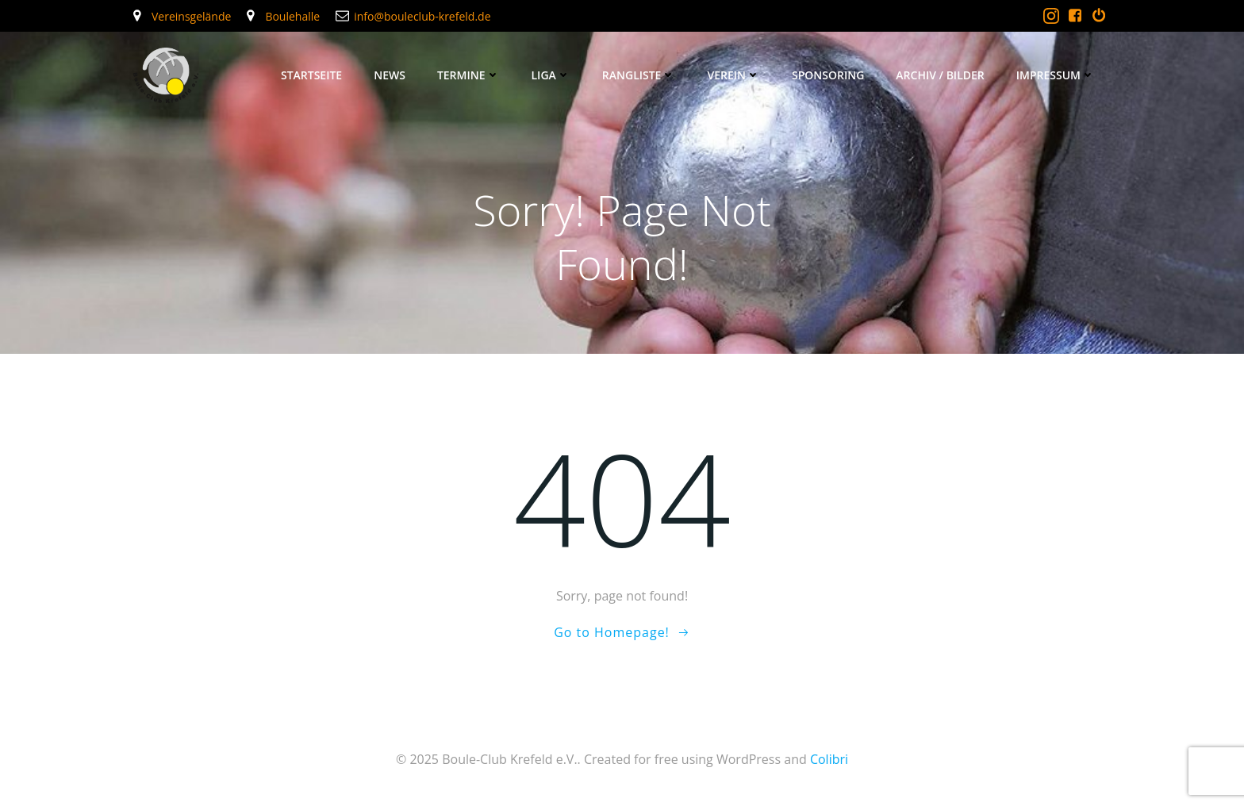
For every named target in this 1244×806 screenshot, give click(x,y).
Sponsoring (828, 75)
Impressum (1055, 75)
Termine (468, 75)
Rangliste (639, 75)
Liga (551, 75)
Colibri (829, 759)
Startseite (311, 75)
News (389, 75)
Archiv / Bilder (940, 75)
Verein (733, 75)
